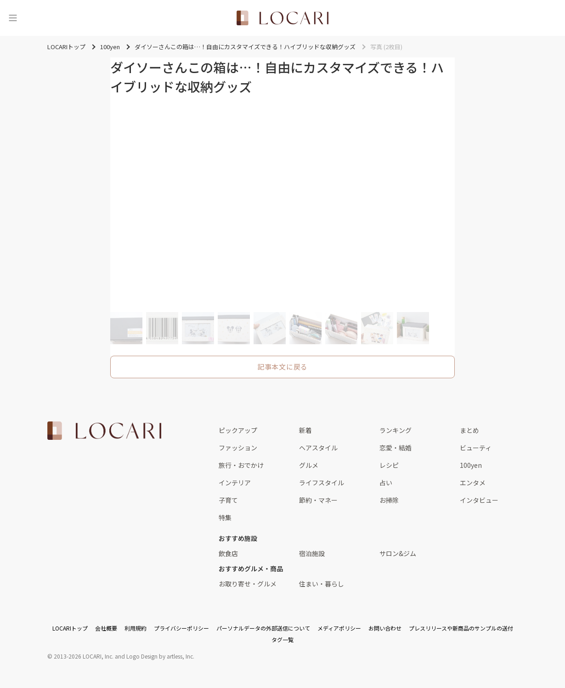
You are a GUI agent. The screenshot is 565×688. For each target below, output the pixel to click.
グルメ (308, 465)
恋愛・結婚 (395, 447)
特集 (225, 517)
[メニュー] (12, 18)
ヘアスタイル (318, 447)
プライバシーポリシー (181, 628)
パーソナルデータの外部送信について (263, 628)
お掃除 (389, 500)
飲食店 (228, 553)
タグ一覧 (282, 639)
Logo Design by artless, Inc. (160, 656)
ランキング (395, 430)
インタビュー (479, 500)
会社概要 (106, 628)
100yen (471, 465)
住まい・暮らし (321, 583)
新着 (305, 430)
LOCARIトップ (70, 628)
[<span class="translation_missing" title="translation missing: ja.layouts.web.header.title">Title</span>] (282, 18)
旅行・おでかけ (241, 465)
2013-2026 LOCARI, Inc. (83, 656)
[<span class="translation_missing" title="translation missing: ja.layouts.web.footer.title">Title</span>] (104, 430)
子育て (228, 500)
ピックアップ (238, 430)
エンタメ (473, 482)
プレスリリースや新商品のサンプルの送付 (461, 628)
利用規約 (135, 628)
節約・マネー (318, 500)
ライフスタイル (321, 482)
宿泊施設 (312, 553)
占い (385, 482)
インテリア (235, 482)
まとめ (469, 430)
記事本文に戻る (282, 366)
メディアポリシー (339, 628)
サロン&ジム (397, 553)
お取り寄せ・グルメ (248, 583)
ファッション (238, 447)
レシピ (389, 465)
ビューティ (476, 447)
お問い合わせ (384, 628)
